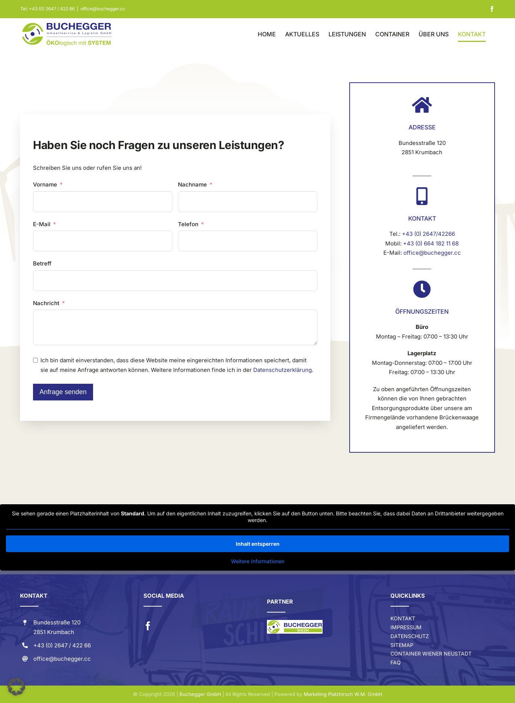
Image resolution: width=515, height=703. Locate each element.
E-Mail (41, 224)
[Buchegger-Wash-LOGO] (295, 622)
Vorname (45, 184)
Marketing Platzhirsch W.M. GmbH (343, 694)
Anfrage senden (62, 392)
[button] (16, 686)
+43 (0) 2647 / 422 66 (52, 8)
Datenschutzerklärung (282, 369)
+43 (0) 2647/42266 (428, 233)
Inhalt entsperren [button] (258, 544)
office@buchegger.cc (102, 8)
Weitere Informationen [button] (257, 561)
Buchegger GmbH (200, 694)
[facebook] (147, 625)
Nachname (192, 184)
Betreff (42, 263)
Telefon (188, 224)
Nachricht (46, 303)
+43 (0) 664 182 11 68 (431, 243)
